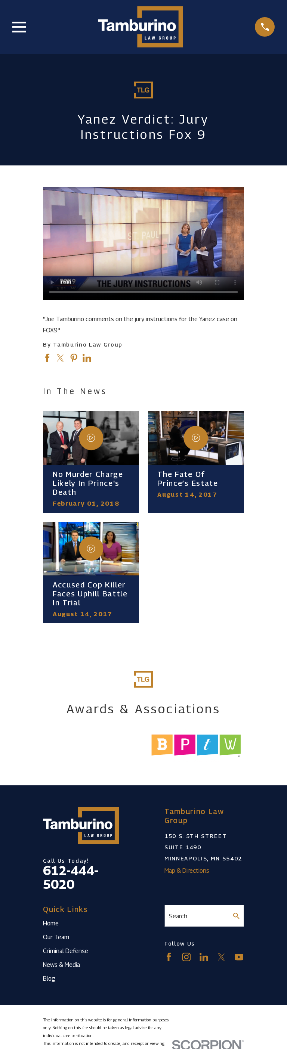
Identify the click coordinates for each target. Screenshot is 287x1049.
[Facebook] (168, 957)
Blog (49, 978)
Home (51, 923)
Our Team (56, 937)
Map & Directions (186, 870)
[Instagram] (186, 957)
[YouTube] (239, 957)
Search (178, 916)
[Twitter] (221, 957)
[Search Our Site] (236, 916)
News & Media (61, 964)
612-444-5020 (70, 877)
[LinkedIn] (204, 957)
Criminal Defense (65, 951)
